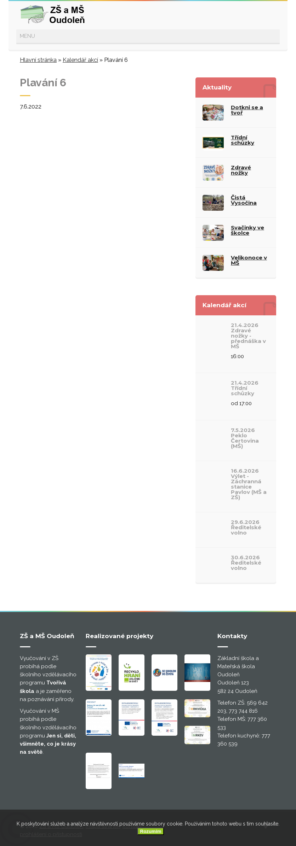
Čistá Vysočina (244, 200)
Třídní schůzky (242, 140)
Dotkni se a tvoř (247, 110)
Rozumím (150, 831)
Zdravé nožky (241, 170)
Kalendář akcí (80, 60)
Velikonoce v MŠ (249, 260)
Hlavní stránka (38, 60)
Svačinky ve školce (247, 230)
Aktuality (217, 87)
